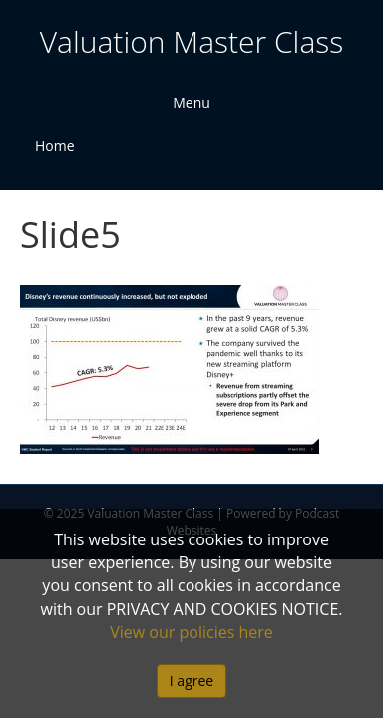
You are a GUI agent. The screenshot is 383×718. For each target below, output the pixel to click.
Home (55, 145)
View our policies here (191, 632)
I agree (191, 680)
